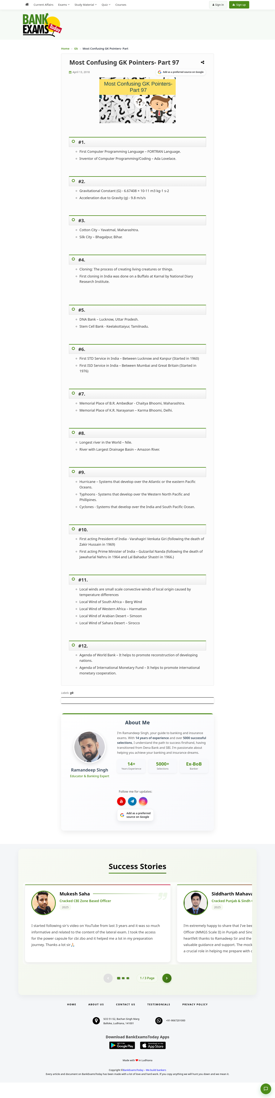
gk (72, 693)
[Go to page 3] (127, 993)
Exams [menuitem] (62, 4)
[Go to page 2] (123, 993)
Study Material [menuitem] (84, 4)
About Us (96, 1020)
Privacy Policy (195, 1020)
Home (65, 48)
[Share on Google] (180, 72)
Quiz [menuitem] (105, 4)
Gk (76, 48)
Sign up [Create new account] (239, 4)
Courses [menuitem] (120, 4)
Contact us (125, 1020)
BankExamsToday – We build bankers (144, 1085)
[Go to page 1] (118, 993)
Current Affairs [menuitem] (43, 4)
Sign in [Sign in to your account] (218, 4)
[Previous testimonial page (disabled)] (108, 993)
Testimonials (158, 1020)
